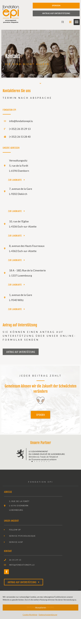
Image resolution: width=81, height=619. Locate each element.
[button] (77, 22)
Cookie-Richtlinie (30, 614)
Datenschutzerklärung (48, 614)
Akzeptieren (40, 607)
